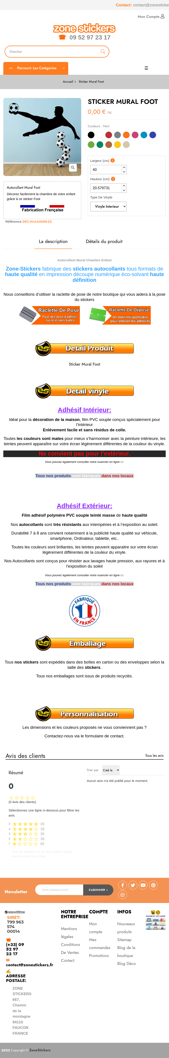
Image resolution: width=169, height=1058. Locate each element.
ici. (122, 462)
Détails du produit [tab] (104, 241)
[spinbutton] (108, 169)
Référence (14, 221)
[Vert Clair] (91, 145)
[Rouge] (108, 136)
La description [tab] (53, 241)
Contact (67, 960)
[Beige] (126, 145)
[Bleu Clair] (144, 136)
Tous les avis (154, 755)
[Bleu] (152, 136)
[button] (124, 167)
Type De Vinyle (101, 197)
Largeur (99, 161)
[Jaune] (117, 145)
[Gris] (117, 136)
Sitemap (124, 940)
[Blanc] (100, 136)
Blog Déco (126, 963)
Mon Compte (151, 16)
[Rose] (135, 136)
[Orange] (126, 136)
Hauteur (100, 179)
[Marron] (108, 145)
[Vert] (100, 145)
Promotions (99, 956)
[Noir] (91, 136)
